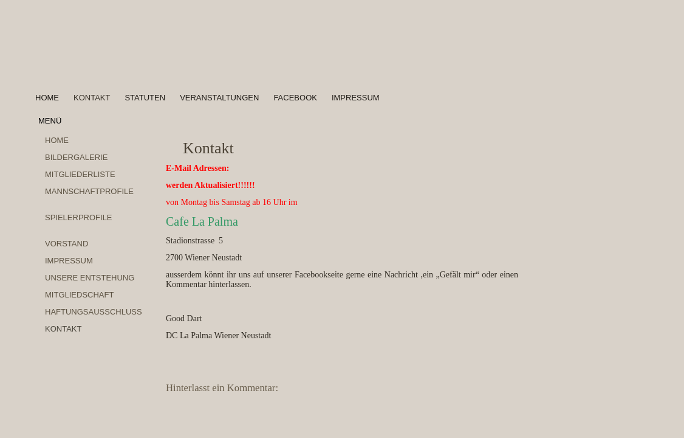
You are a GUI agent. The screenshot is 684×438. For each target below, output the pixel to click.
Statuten (145, 97)
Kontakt (92, 97)
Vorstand (66, 243)
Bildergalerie (76, 157)
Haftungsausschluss (93, 311)
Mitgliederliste (80, 174)
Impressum (356, 97)
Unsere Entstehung (89, 277)
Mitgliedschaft (79, 294)
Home (47, 97)
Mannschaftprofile (89, 191)
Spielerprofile (78, 217)
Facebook (295, 97)
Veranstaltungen (219, 97)
